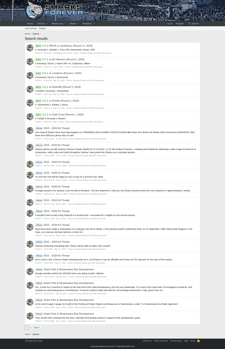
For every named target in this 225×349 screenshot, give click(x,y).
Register (42, 28)
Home (30, 23)
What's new (57, 23)
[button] (47, 23)
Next (36, 327)
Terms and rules (161, 341)
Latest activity (31, 28)
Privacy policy (176, 341)
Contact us (147, 341)
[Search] (193, 23)
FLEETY (38, 53)
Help (186, 341)
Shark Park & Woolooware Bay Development (64, 269)
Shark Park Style (33, 341)
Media (73, 23)
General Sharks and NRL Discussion (95, 53)
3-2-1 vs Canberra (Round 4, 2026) (58, 73)
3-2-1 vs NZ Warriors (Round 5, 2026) (60, 59)
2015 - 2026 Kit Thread (52, 128)
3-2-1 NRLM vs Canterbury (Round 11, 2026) (64, 45)
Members (87, 23)
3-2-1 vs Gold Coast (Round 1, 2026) (59, 114)
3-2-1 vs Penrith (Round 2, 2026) (57, 100)
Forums (41, 23)
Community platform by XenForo (112, 346)
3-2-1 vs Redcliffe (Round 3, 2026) (58, 87)
